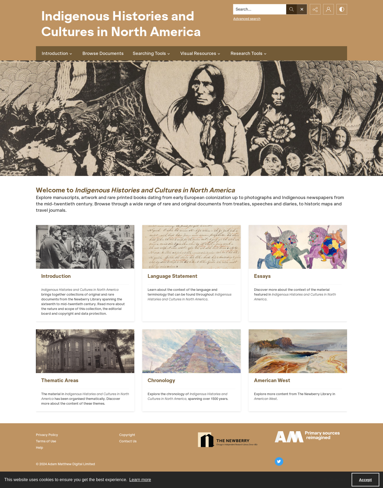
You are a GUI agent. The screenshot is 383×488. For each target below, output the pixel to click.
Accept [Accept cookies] (365, 480)
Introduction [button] (57, 53)
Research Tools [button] (249, 53)
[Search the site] (260, 9)
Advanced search (246, 19)
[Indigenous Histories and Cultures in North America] (121, 23)
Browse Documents (103, 53)
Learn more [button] (140, 479)
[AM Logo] (307, 436)
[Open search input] (302, 9)
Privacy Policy (47, 435)
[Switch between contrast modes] (342, 9)
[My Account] (328, 9)
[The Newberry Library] (229, 439)
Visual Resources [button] (201, 53)
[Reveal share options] (315, 9)
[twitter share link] (279, 461)
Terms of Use (46, 441)
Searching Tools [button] (152, 53)
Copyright (127, 435)
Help (39, 448)
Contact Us (127, 441)
